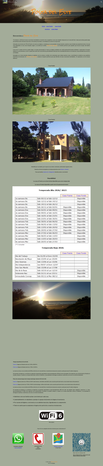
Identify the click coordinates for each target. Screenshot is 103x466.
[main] (51, 11)
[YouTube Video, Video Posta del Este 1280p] (51, 339)
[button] (101, 2)
